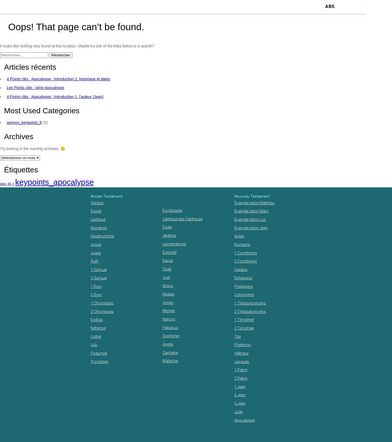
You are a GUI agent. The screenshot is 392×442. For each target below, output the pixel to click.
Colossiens (244, 294)
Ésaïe (167, 227)
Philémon (242, 345)
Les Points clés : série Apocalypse (35, 88)
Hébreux (241, 353)
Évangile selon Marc (251, 211)
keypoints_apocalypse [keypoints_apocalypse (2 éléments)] (54, 182)
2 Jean (240, 395)
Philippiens (243, 286)
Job (94, 345)
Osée (167, 269)
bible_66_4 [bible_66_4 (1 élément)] (7, 183)
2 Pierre (240, 378)
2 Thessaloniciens (250, 311)
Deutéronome (102, 236)
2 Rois (96, 294)
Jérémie (169, 235)
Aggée (168, 344)
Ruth (95, 261)
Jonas (168, 302)
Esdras (97, 320)
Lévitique (98, 219)
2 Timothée (244, 328)
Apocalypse (244, 420)
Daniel (168, 260)
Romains (242, 244)
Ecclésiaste (172, 210)
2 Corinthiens (245, 261)
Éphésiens (243, 278)
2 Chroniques (102, 311)
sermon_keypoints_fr (24, 122)
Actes (239, 236)
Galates (240, 269)
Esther (96, 336)
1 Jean (240, 387)
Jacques (241, 361)
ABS (330, 6)
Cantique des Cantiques (183, 219)
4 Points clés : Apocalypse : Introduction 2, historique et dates (58, 79)
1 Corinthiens (245, 253)
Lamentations (174, 244)
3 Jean (240, 403)
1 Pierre (240, 370)
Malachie (170, 361)
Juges (96, 253)
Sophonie (171, 336)
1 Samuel (99, 269)
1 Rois (96, 286)
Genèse (97, 203)
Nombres (99, 228)
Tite (237, 336)
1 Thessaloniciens (250, 303)
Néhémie (98, 328)
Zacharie (170, 352)
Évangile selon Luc (250, 219)
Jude (238, 412)
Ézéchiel (169, 252)
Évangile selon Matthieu (254, 203)
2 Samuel (99, 278)
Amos (168, 286)
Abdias (168, 294)
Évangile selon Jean (251, 228)
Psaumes (99, 353)
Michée (169, 311)
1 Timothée (244, 320)
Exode (96, 211)
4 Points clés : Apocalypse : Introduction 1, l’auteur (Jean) (55, 97)
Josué (96, 244)
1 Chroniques (102, 303)
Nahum (169, 319)
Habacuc (170, 327)
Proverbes (99, 361)
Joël (166, 277)
